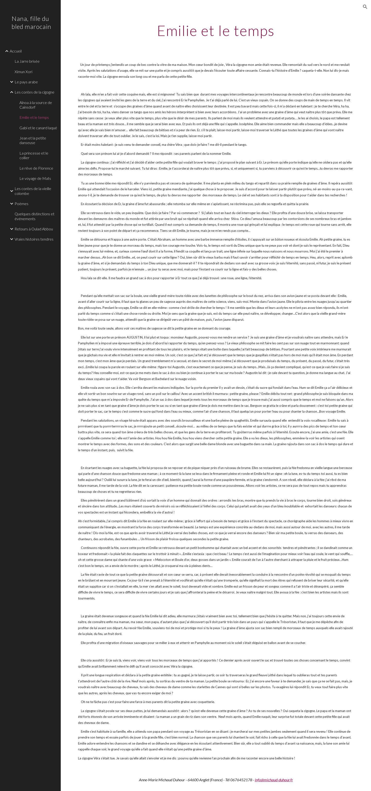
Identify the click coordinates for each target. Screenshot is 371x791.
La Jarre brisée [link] (27, 61)
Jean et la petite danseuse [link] (32, 140)
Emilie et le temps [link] (34, 117)
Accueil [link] (16, 51)
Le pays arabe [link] (26, 81)
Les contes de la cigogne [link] (34, 92)
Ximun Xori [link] (23, 71)
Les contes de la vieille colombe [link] (33, 190)
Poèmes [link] (21, 203)
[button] (365, 7)
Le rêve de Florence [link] (36, 168)
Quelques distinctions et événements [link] (34, 216)
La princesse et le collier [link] (33, 155)
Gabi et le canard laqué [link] (38, 127)
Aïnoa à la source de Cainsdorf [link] (35, 104)
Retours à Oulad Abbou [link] (34, 228)
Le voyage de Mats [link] (35, 178)
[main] (216, 30)
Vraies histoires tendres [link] (34, 239)
